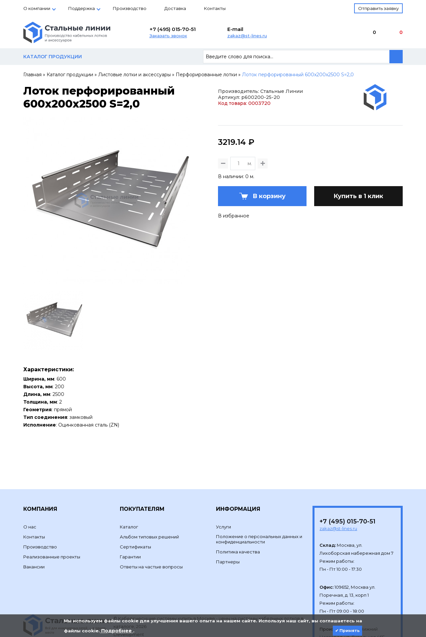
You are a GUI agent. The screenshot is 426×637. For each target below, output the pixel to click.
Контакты (215, 8)
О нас (29, 494)
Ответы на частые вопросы (151, 534)
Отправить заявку (378, 8)
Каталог (129, 494)
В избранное (233, 248)
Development (129, 601)
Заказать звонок (168, 35)
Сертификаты (135, 514)
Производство (129, 8)
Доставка (175, 8)
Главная (32, 75)
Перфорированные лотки (206, 75)
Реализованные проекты (51, 524)
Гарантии (130, 524)
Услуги (223, 494)
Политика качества (238, 519)
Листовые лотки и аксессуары (134, 75)
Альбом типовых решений (149, 504)
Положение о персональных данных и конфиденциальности (259, 506)
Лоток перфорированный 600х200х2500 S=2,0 (298, 75)
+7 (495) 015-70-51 (172, 29)
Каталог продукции (70, 75)
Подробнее (116, 631)
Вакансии (34, 534)
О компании (36, 8)
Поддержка (81, 8)
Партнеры (228, 529)
